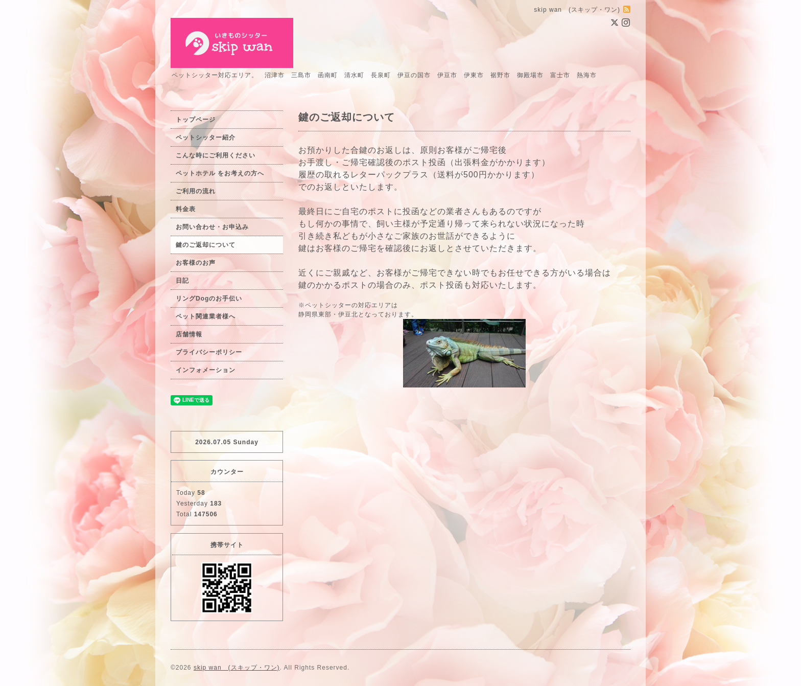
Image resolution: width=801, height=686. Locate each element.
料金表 (186, 209)
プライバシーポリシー (209, 352)
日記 (182, 280)
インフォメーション (205, 370)
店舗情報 (189, 334)
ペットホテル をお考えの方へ (220, 173)
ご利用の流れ (196, 191)
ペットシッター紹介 (205, 137)
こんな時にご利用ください (215, 155)
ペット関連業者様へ (205, 316)
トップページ (196, 119)
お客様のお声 (196, 262)
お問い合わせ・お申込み (212, 227)
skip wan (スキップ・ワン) (237, 667)
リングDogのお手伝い (209, 298)
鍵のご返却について (205, 244)
